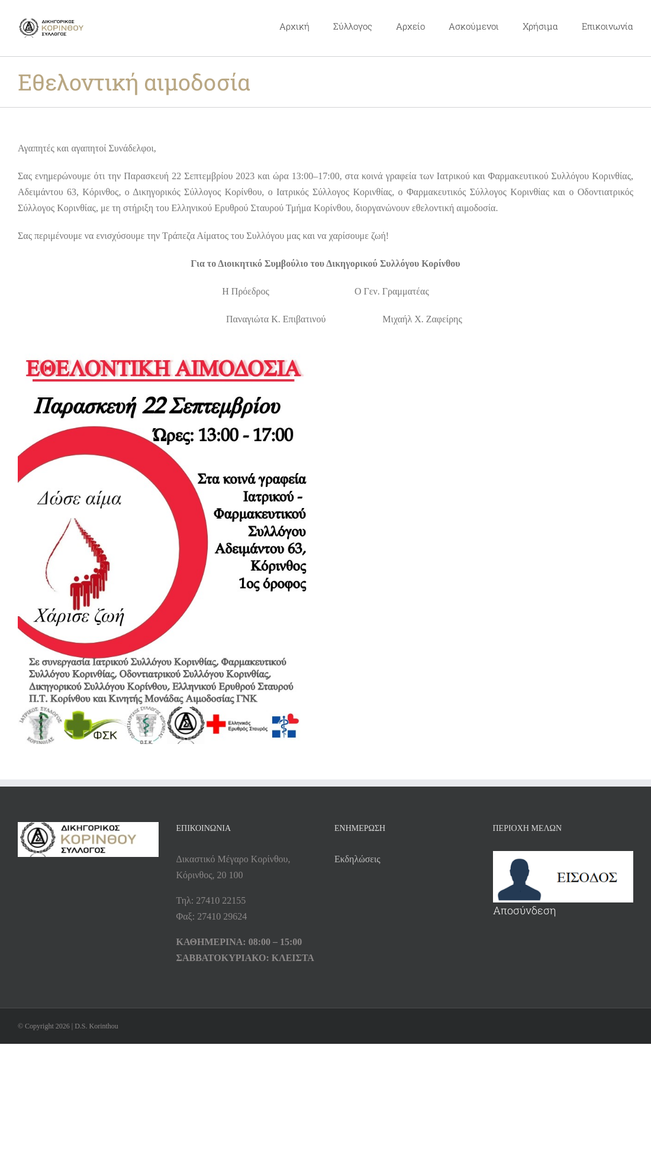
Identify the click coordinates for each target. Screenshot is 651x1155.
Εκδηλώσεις (357, 859)
